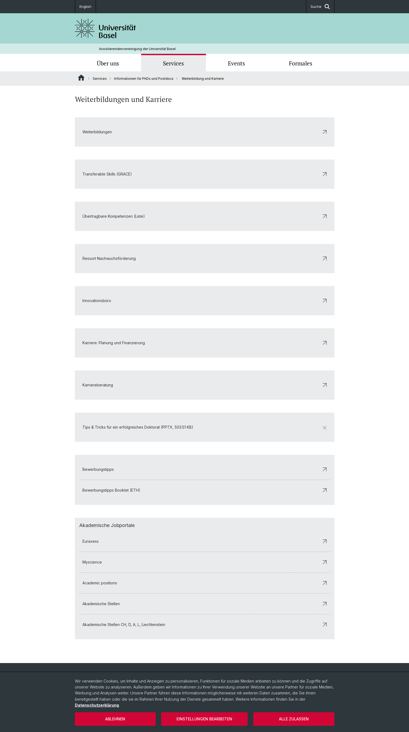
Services (173, 63)
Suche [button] (320, 6)
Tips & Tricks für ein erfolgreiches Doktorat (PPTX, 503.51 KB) (204, 427)
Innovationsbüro (204, 300)
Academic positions (204, 583)
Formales (300, 63)
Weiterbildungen (204, 132)
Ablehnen (115, 719)
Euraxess (204, 541)
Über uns (108, 63)
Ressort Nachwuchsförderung (204, 258)
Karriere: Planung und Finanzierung (204, 342)
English (85, 6)
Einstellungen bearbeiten (204, 719)
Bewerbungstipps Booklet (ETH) (204, 490)
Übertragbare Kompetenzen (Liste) (204, 216)
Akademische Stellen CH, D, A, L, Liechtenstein (204, 624)
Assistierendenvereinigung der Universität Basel (137, 49)
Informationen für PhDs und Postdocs (144, 79)
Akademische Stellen (204, 603)
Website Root (81, 78)
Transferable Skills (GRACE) (204, 174)
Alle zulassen (294, 719)
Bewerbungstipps (204, 469)
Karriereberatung (204, 385)
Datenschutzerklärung (97, 705)
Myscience (204, 562)
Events (236, 63)
